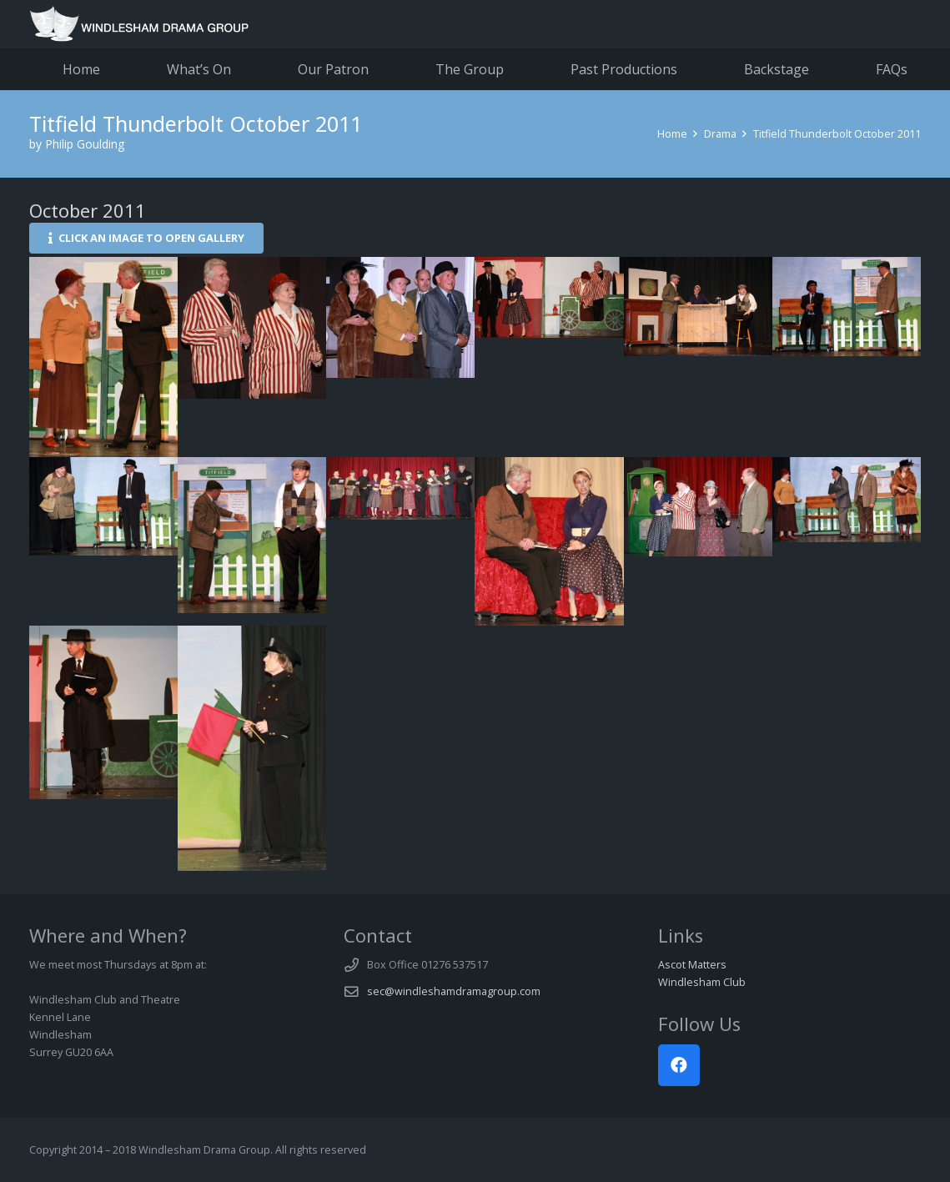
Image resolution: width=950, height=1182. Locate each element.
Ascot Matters (692, 965)
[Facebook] (679, 1065)
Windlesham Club (702, 982)
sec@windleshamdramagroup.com (453, 991)
